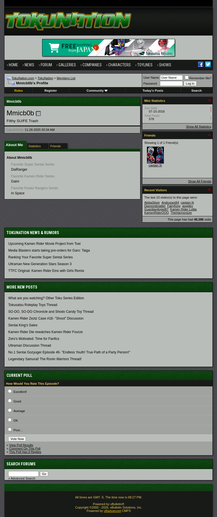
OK (16, 420)
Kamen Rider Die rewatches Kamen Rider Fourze (45, 332)
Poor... (18, 430)
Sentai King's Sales (22, 325)
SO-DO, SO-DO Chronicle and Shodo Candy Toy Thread (51, 312)
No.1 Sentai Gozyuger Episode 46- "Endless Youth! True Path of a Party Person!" (69, 352)
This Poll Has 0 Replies (25, 452)
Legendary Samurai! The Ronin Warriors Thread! (44, 359)
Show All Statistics (198, 126)
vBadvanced (112, 510)
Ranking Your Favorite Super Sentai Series (40, 257)
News (29, 65)
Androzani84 (170, 202)
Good (17, 401)
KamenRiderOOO (156, 212)
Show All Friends (199, 181)
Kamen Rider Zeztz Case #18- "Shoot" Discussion (45, 318)
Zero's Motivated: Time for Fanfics (33, 339)
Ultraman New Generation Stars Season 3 (39, 264)
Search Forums (21, 464)
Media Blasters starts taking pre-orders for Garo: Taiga (49, 250)
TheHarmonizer (181, 212)
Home (13, 65)
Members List (66, 78)
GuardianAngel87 (156, 209)
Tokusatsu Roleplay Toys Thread (32, 305)
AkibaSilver (152, 202)
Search (196, 90)
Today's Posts (152, 90)
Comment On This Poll (24, 448)
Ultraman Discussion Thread (29, 345)
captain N (155, 165)
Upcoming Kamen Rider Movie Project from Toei (44, 244)
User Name (151, 77)
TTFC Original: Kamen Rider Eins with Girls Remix (46, 271)
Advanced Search (23, 478)
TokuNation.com (23, 78)
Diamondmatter (155, 206)
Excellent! (20, 391)
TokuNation (45, 78)
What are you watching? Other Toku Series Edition (46, 298)
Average (19, 411)
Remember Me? (198, 78)
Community (97, 90)
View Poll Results (21, 445)
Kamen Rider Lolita (183, 209)
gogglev (187, 206)
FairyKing (173, 206)
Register (50, 90)
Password (150, 83)
